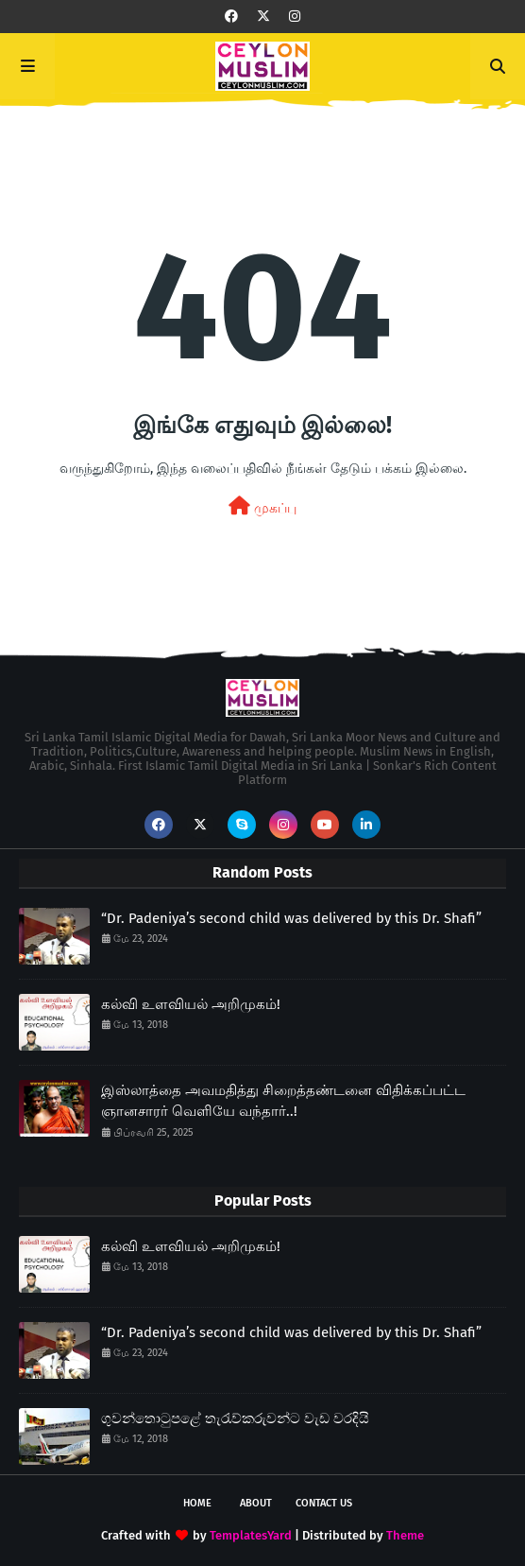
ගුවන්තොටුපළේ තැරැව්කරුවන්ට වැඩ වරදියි (235, 1418)
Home (197, 1503)
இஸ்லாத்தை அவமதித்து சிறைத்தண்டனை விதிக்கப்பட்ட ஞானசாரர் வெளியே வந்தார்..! (283, 1101)
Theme (405, 1535)
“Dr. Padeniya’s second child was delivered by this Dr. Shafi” (291, 918)
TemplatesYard (251, 1535)
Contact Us (324, 1503)
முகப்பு (262, 506)
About (256, 1503)
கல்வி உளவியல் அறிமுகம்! (190, 1004)
